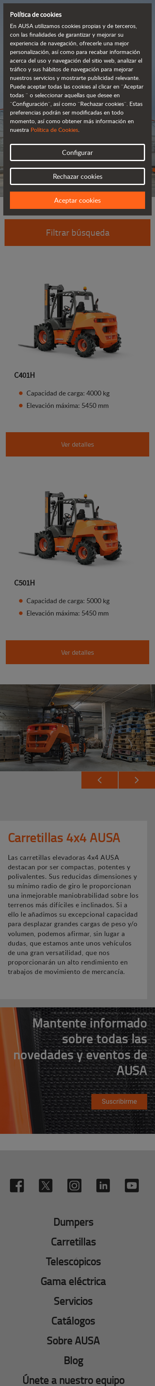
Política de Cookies (54, 129)
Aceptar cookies (77, 200)
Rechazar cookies (78, 176)
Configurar (77, 152)
